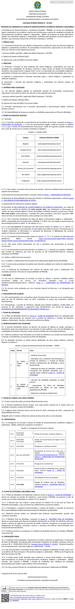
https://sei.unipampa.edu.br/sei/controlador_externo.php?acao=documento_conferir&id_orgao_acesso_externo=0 (27, 598)
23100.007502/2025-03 (56, 252)
